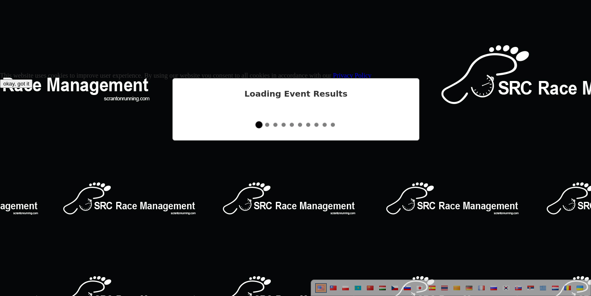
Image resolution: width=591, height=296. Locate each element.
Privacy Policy (352, 75)
